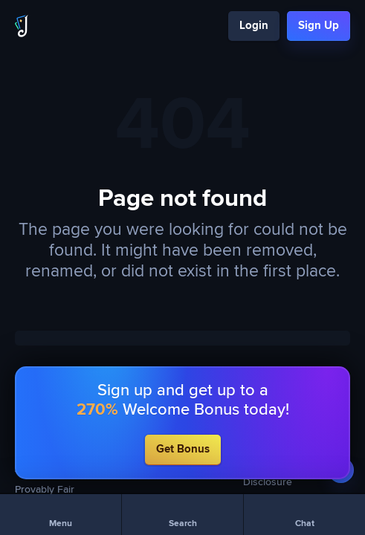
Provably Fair (44, 489)
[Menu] (60, 514)
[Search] (182, 514)
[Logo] (21, 26)
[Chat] (304, 514)
